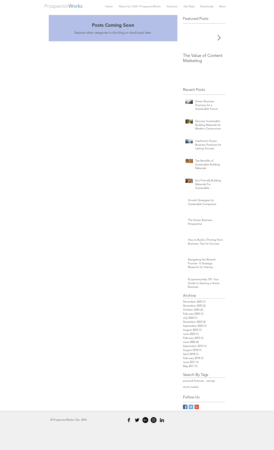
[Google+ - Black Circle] (145, 420)
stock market (191, 387)
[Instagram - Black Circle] (153, 420)
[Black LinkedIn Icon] (162, 420)
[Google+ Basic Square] (197, 407)
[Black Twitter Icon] (137, 420)
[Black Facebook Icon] (129, 420)
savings (210, 380)
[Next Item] (219, 38)
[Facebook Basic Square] (185, 407)
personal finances (193, 380)
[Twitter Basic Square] (191, 407)
